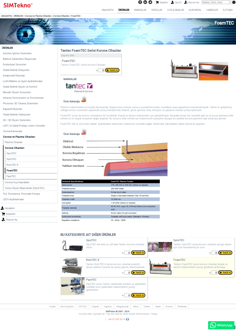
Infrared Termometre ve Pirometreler (23, 97)
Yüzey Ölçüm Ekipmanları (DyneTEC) (24, 188)
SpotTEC (11, 153)
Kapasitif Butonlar (12, 109)
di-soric (169, 306)
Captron (108, 306)
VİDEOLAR (156, 10)
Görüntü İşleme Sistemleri (17, 53)
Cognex (95, 306)
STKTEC (83, 306)
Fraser (52, 306)
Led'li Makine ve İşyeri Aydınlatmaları (23, 81)
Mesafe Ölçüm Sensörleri (17, 92)
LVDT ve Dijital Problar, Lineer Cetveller (24, 125)
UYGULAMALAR (175, 10)
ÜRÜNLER (123, 10)
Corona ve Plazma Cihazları (38, 16)
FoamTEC (75, 16)
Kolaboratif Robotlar (14, 75)
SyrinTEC (11, 159)
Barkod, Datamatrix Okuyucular (19, 58)
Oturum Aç (193, 2)
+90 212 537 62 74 (116, 319)
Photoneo (182, 306)
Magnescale (122, 306)
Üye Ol (178, 2)
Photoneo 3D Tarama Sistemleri (20, 103)
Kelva (135, 306)
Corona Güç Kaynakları (17, 182)
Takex (158, 306)
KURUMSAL (195, 10)
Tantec (146, 306)
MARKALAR (140, 10)
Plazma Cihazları (14, 142)
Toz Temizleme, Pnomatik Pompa (21, 193)
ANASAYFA (107, 10)
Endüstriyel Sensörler (14, 64)
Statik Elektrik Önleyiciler (16, 70)
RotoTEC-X (12, 164)
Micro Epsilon (67, 306)
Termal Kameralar (12, 131)
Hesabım (10, 208)
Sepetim (164, 2)
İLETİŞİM (227, 10)
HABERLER (212, 10)
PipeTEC (11, 176)
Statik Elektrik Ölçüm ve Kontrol (20, 86)
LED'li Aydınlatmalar (13, 199)
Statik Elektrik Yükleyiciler (16, 114)
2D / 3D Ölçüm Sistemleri (17, 120)
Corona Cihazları (61, 16)
